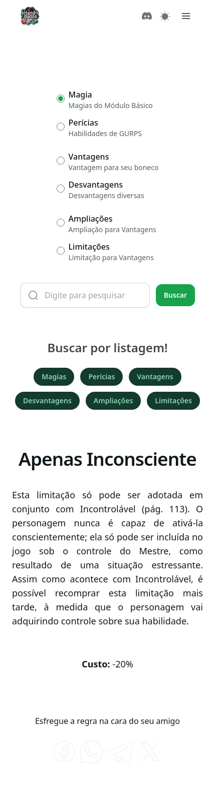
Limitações (173, 400)
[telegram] (121, 752)
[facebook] (64, 751)
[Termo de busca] (85, 295)
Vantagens (155, 376)
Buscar (175, 295)
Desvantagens (47, 400)
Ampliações (113, 400)
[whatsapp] (91, 751)
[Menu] (186, 16)
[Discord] (147, 16)
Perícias (101, 376)
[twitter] (150, 751)
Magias (54, 376)
